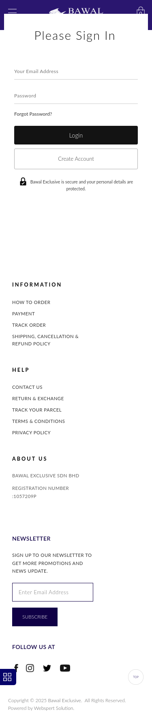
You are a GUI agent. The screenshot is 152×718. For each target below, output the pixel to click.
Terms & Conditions (38, 421)
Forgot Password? (33, 114)
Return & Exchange (38, 398)
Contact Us (27, 387)
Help (21, 370)
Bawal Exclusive (64, 700)
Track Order (29, 325)
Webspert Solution (53, 708)
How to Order (31, 302)
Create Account (76, 158)
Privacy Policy (31, 432)
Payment (23, 313)
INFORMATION (37, 285)
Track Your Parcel (37, 409)
